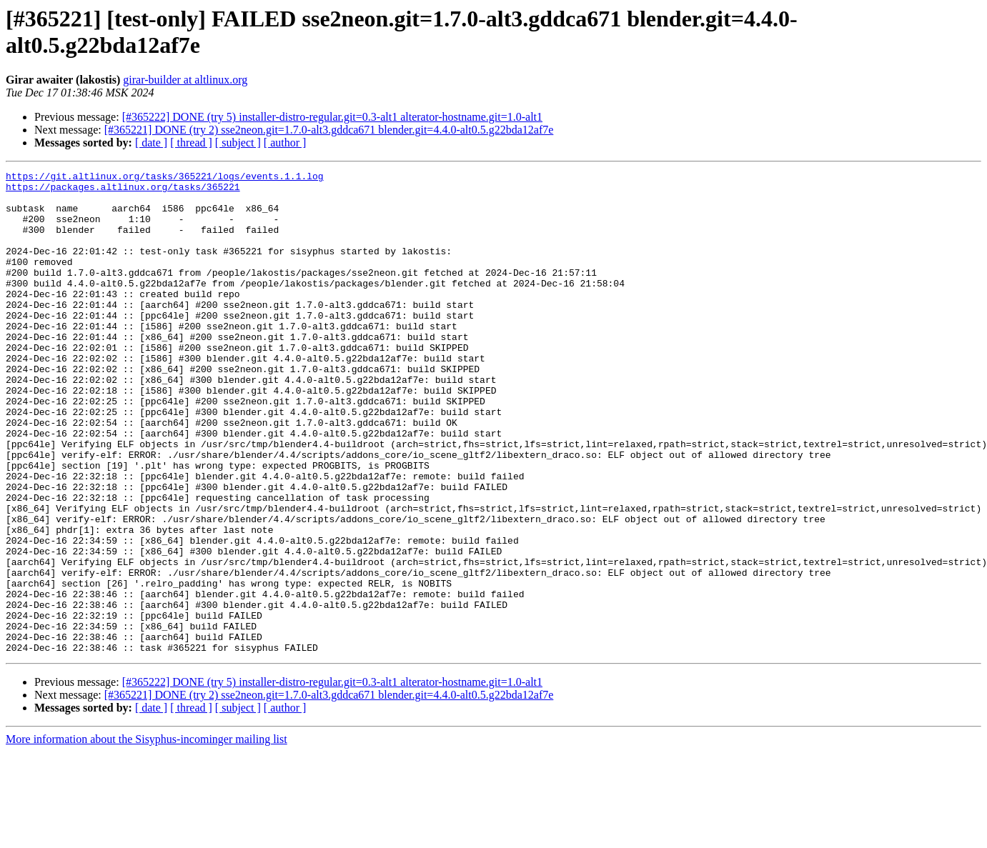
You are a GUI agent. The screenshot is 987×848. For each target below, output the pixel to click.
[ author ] (285, 142)
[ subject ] (238, 142)
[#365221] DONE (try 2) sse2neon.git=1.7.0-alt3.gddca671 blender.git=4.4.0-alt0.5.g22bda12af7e (329, 130)
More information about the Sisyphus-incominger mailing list (146, 835)
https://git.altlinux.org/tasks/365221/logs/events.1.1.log (165, 177)
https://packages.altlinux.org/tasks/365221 (123, 190)
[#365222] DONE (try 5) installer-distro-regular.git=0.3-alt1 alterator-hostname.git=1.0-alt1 (332, 117)
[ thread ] (191, 142)
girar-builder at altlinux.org (185, 80)
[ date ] (151, 142)
